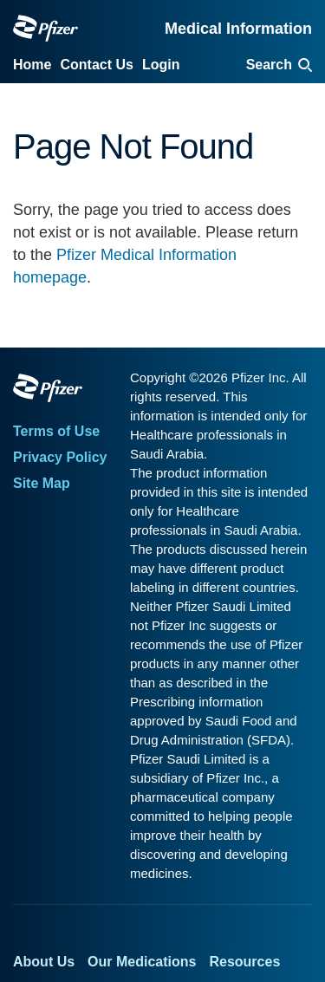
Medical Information (238, 28)
